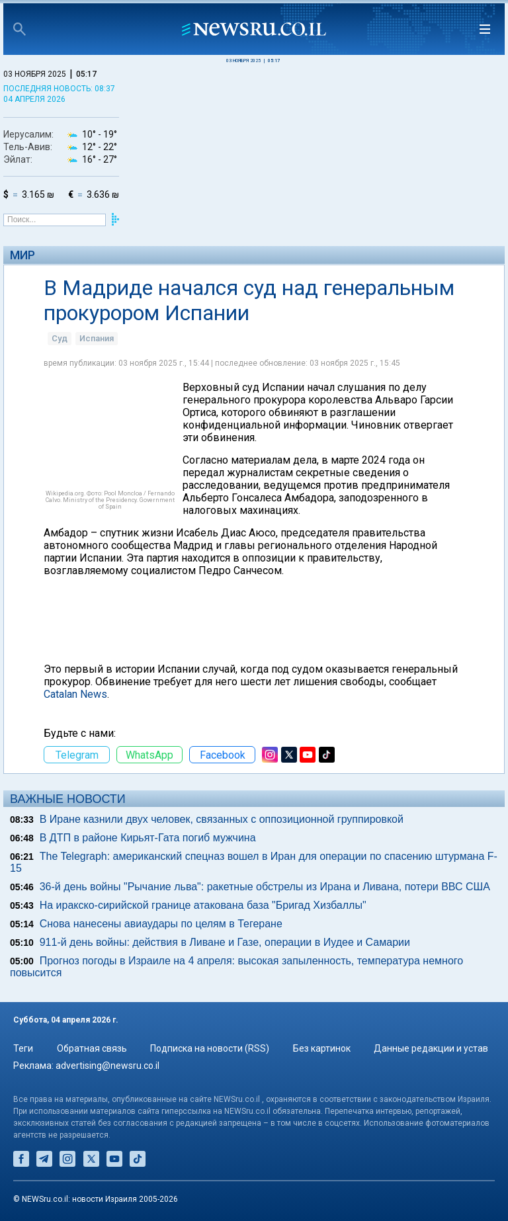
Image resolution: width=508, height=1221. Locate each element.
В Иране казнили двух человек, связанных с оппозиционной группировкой (221, 819)
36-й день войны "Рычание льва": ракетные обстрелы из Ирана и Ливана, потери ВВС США (265, 886)
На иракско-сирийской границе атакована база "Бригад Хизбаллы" (203, 905)
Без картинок (322, 1048)
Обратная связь (92, 1048)
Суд (59, 338)
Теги (23, 1048)
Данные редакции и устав (431, 1048)
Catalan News (75, 694)
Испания (96, 338)
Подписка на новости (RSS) (209, 1048)
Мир (22, 255)
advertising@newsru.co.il (107, 1065)
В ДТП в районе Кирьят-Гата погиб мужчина (148, 837)
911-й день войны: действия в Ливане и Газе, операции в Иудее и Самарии (225, 942)
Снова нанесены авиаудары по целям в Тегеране (161, 923)
